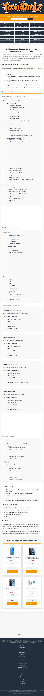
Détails (12, 600)
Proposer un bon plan (22, 659)
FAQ (22, 674)
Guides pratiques (22, 681)
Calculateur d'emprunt (22, 669)
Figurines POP (22, 656)
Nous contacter (22, 672)
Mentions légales (22, 679)
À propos (22, 676)
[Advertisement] (22, 153)
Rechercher (30, 19)
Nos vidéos (22, 685)
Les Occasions (22, 654)
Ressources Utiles (22, 683)
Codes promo (22, 647)
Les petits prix (22, 652)
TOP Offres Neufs (22, 649)
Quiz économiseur (22, 665)
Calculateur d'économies (22, 667)
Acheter (12, 571)
